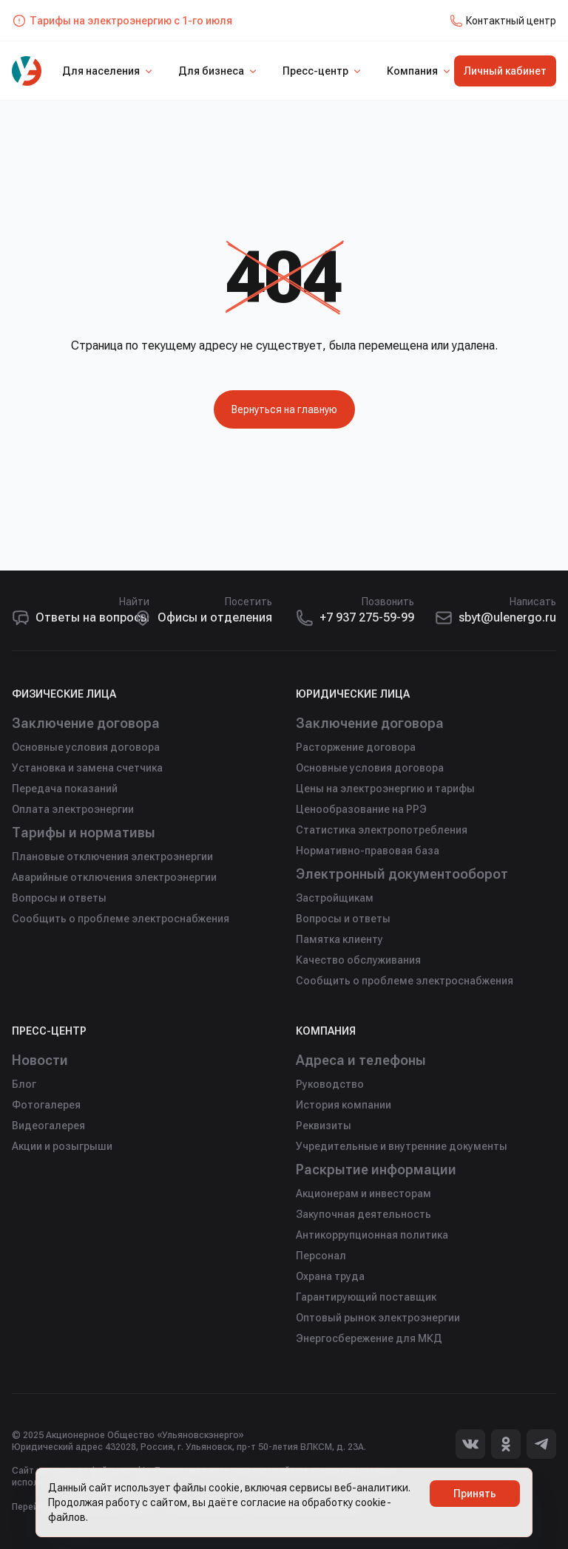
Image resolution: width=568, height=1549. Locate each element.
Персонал (321, 1256)
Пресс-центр (323, 71)
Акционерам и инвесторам (363, 1193)
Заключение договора (86, 723)
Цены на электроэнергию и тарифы (385, 788)
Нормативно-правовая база (367, 851)
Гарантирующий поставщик (366, 1297)
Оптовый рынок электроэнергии (378, 1318)
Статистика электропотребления (381, 830)
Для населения (108, 71)
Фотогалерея (46, 1105)
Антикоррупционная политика (372, 1235)
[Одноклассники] (506, 1444)
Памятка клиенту (339, 939)
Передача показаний (65, 788)
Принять (474, 1493)
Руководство (330, 1084)
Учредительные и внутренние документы (401, 1146)
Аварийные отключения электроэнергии (114, 877)
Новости (40, 1060)
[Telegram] (541, 1444)
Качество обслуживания (358, 960)
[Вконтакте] (470, 1444)
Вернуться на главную (284, 409)
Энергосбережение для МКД (369, 1338)
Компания (420, 71)
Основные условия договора (86, 747)
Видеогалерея (48, 1125)
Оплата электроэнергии (73, 809)
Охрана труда (330, 1276)
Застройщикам (334, 898)
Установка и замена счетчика (87, 768)
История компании (343, 1105)
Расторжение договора (356, 747)
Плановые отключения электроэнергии (112, 856)
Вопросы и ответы (59, 898)
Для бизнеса (218, 71)
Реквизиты (323, 1125)
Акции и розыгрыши (62, 1146)
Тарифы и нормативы (83, 832)
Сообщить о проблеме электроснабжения (120, 919)
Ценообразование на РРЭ (361, 809)
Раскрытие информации (376, 1169)
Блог (24, 1084)
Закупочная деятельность (363, 1214)
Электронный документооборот (402, 874)
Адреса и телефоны (361, 1060)
